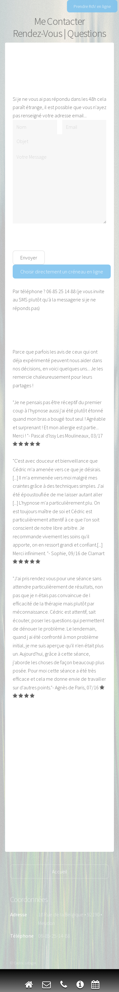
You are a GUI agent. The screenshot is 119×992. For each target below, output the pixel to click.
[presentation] (61, 238)
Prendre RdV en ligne (92, 6)
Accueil (59, 871)
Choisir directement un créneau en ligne (61, 271)
